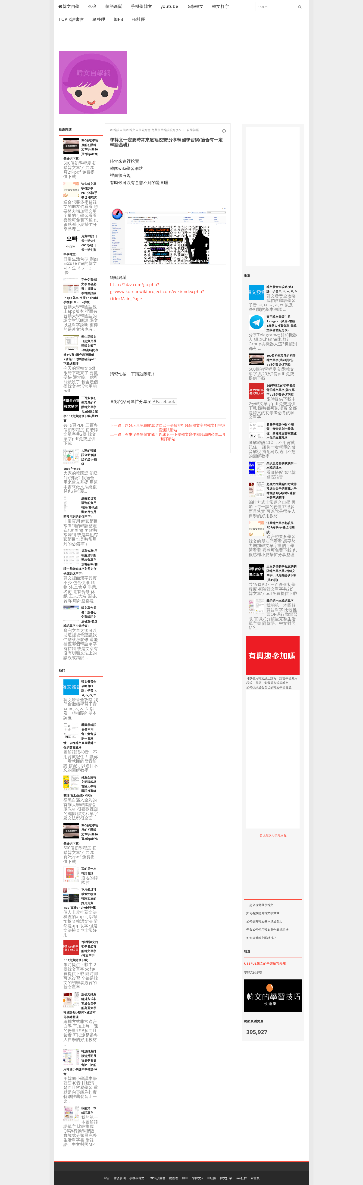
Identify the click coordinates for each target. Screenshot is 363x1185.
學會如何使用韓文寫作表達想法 (267, 929)
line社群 (241, 1178)
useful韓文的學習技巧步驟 (265, 963)
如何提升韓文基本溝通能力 (264, 921)
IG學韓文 (195, 6)
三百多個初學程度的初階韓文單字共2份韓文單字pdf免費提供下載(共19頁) (281, 573)
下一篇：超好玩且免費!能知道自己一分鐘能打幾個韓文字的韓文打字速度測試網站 (168, 427)
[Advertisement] (220, 76)
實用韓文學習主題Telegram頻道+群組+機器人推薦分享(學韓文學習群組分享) (281, 323)
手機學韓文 (141, 6)
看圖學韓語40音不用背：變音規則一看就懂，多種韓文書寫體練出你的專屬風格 (281, 431)
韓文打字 (220, 6)
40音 (92, 6)
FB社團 (138, 19)
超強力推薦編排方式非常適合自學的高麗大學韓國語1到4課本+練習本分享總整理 (281, 491)
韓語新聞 (113, 6)
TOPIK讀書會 (71, 19)
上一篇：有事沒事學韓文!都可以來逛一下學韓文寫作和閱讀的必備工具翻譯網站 (168, 436)
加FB (118, 19)
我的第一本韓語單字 (280, 601)
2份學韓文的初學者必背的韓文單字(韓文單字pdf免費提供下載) (280, 390)
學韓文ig (197, 1178)
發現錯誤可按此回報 (273, 835)
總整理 (98, 19)
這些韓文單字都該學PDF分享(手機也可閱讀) (89, 191)
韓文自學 (69, 6)
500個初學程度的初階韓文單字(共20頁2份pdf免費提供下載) (280, 360)
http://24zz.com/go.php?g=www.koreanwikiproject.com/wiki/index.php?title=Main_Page (157, 291)
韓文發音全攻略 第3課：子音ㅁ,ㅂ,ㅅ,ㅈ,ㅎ (281, 289)
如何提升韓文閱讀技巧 (261, 938)
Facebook (164, 401)
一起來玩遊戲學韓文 (259, 905)
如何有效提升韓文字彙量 (262, 913)
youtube (169, 6)
